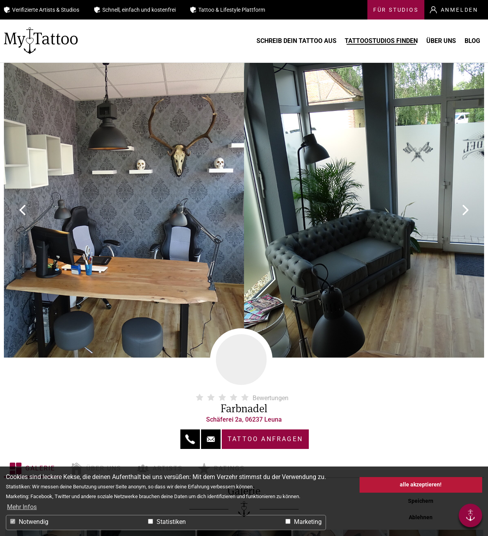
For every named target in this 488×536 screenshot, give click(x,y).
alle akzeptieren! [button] (421, 484)
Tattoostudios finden (357, 41)
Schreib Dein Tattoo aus (261, 41)
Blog (470, 41)
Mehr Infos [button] (22, 507)
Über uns (428, 41)
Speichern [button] (420, 501)
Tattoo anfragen (265, 439)
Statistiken (167, 521)
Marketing (303, 521)
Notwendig (29, 521)
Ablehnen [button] (421, 517)
